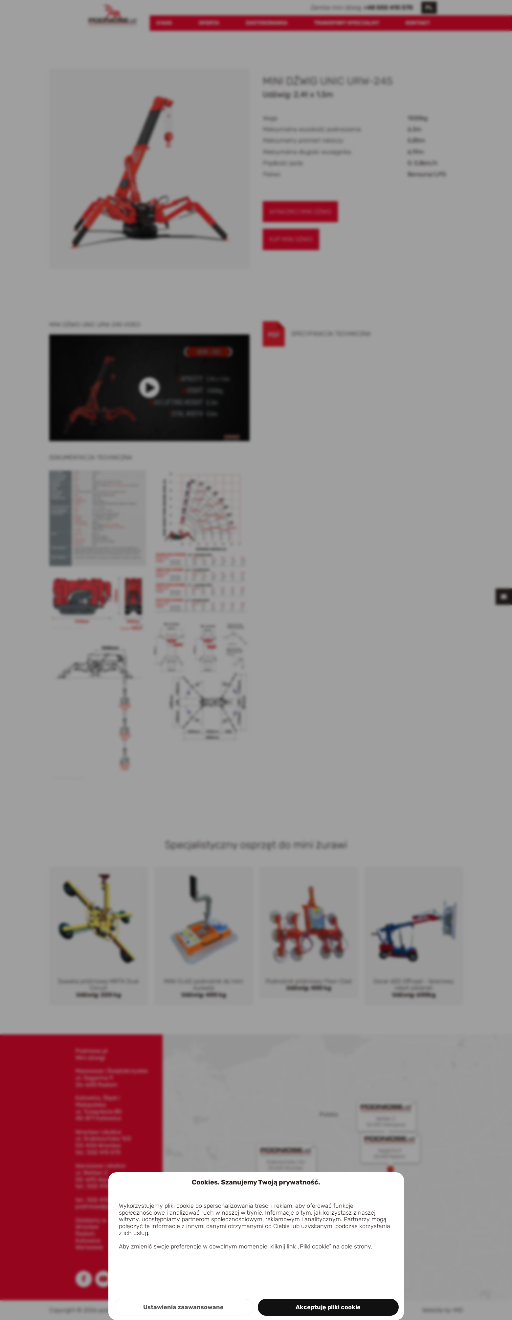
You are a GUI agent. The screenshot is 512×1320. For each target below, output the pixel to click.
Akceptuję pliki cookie (328, 1307)
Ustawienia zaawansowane (183, 1307)
